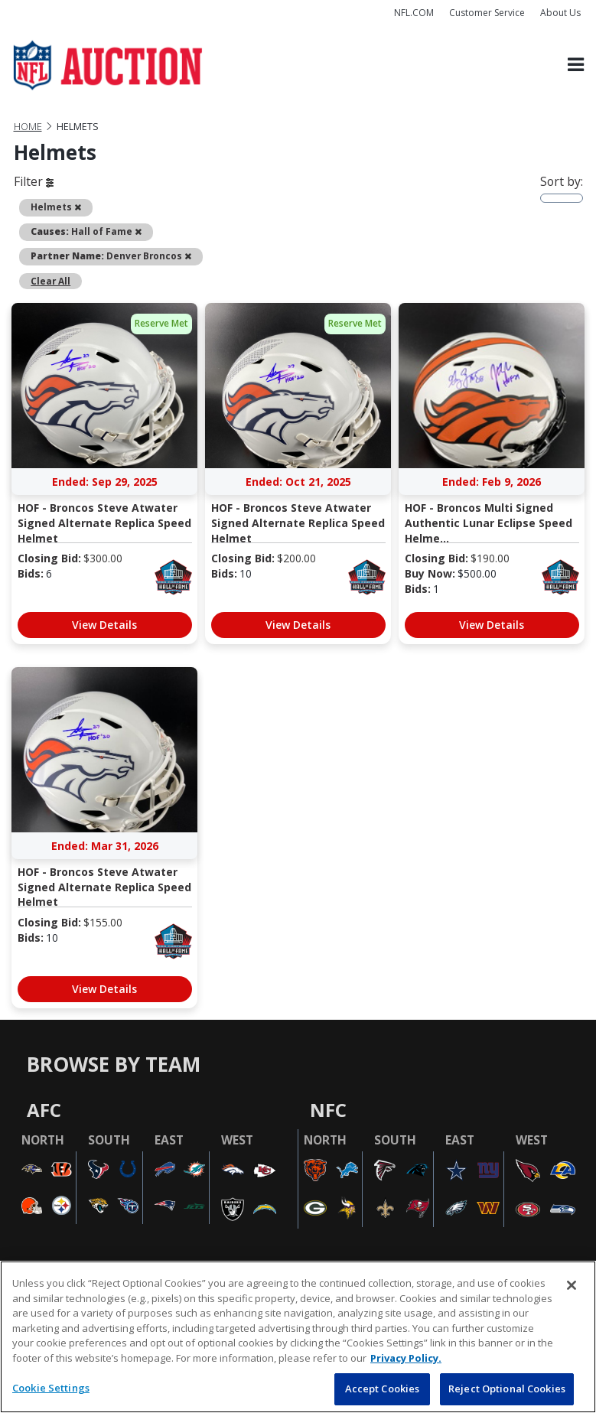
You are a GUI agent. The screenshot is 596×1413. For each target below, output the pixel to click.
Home (28, 126)
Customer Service (487, 12)
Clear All (50, 281)
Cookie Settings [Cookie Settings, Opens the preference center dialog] (51, 1388)
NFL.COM (414, 12)
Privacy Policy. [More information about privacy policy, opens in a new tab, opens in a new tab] (405, 1358)
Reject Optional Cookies (506, 1388)
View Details (104, 624)
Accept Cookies (382, 1388)
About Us (560, 12)
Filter (34, 181)
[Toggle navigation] (576, 65)
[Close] (571, 1285)
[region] (298, 1337)
